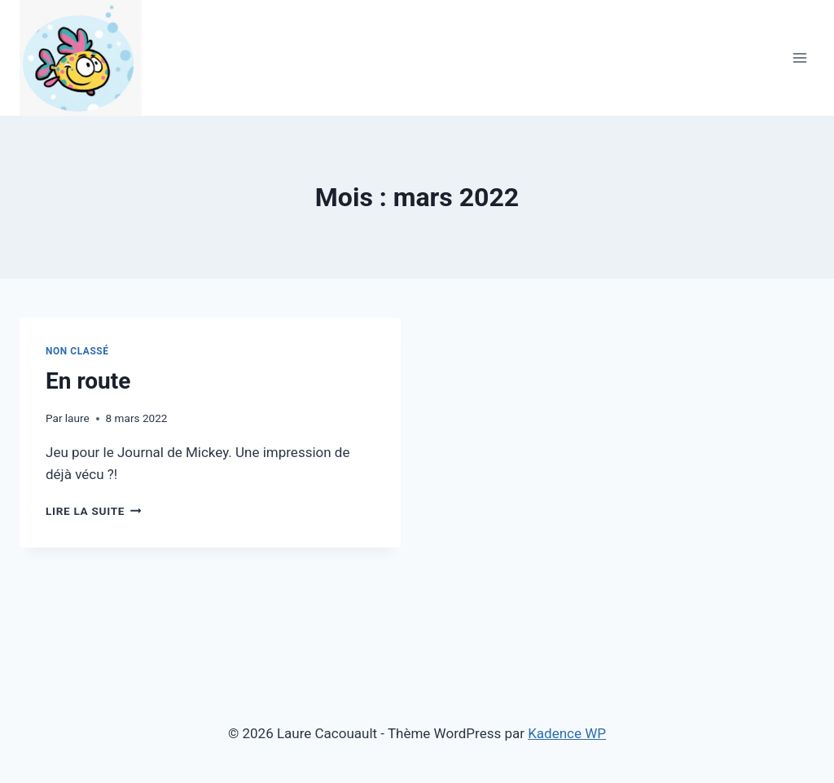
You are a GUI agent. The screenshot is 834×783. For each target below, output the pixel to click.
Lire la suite (93, 510)
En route (88, 380)
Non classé (77, 351)
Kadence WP (567, 733)
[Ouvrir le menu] (799, 57)
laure (77, 417)
